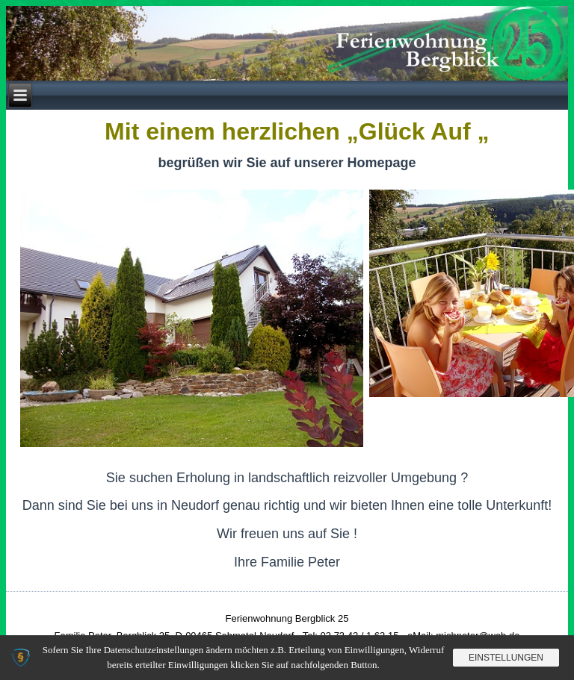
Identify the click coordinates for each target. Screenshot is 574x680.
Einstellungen (506, 657)
